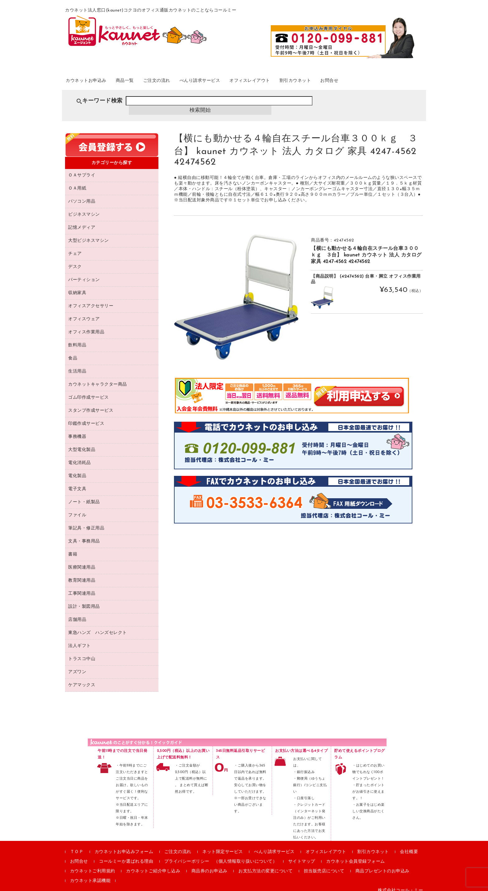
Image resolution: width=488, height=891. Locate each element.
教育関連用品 (81, 574)
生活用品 (77, 365)
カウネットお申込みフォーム (124, 846)
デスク (75, 261)
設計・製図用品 (84, 600)
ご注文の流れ (181, 83)
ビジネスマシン (84, 208)
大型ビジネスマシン (88, 234)
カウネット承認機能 (90, 875)
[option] (236, 291)
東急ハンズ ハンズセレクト (97, 627)
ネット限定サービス (222, 846)
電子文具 (77, 483)
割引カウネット (347, 83)
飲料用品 (77, 339)
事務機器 (77, 431)
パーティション (84, 274)
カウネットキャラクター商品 (97, 378)
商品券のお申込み (209, 865)
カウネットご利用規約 (92, 865)
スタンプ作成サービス (90, 404)
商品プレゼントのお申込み (382, 865)
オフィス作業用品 (86, 326)
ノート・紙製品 (84, 496)
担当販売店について (324, 865)
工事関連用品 (81, 587)
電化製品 (77, 470)
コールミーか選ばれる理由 (126, 855)
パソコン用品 (81, 195)
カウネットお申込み (95, 83)
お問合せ (389, 83)
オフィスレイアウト (293, 83)
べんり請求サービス (233, 83)
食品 (72, 352)
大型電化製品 (81, 444)
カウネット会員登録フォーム (355, 855)
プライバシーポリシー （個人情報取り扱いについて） (220, 855)
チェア (75, 248)
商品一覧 (141, 83)
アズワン (77, 666)
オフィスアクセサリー (90, 300)
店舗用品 (77, 614)
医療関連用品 (81, 561)
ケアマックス (81, 679)
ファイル (77, 509)
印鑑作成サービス (86, 417)
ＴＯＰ (77, 846)
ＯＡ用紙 (77, 182)
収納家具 (77, 287)
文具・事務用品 (84, 535)
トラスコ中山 (81, 653)
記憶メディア (81, 221)
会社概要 (409, 846)
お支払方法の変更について (265, 865)
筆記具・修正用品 (86, 522)
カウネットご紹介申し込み (153, 865)
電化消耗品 (79, 457)
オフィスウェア (84, 313)
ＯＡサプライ (81, 169)
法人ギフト (79, 640)
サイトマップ (301, 855)
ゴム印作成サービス (88, 391)
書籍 (72, 548)
